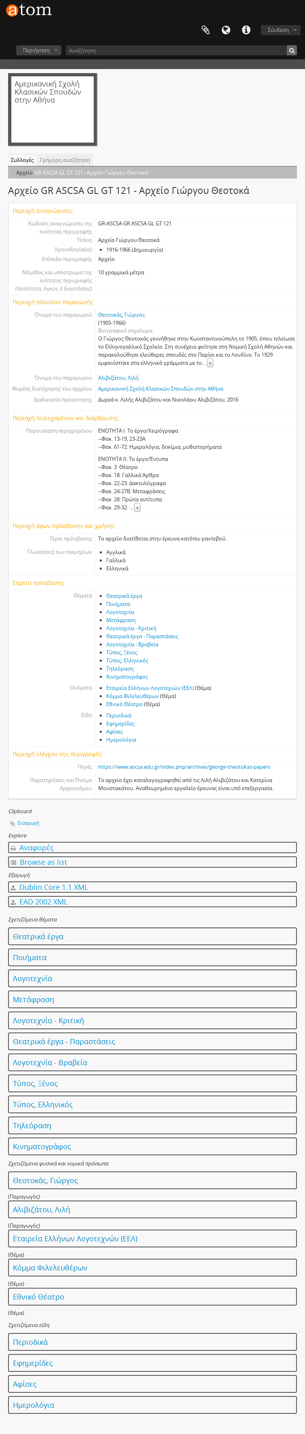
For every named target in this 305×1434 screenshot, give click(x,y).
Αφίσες (114, 731)
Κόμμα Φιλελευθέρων (132, 696)
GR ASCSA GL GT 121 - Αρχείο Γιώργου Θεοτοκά (91, 172)
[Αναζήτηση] (181, 50)
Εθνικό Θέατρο (124, 704)
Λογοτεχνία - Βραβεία (132, 644)
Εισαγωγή (28, 823)
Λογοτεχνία (120, 612)
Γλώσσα (226, 30)
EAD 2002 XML (39, 901)
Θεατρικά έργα (124, 595)
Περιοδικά (118, 715)
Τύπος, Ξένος (121, 652)
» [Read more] (210, 362)
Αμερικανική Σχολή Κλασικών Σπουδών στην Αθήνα (160, 388)
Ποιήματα (118, 604)
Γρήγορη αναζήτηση (65, 160)
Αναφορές (32, 847)
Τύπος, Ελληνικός (127, 660)
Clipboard (206, 30)
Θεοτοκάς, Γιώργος (121, 314)
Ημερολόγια (121, 739)
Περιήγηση (36, 50)
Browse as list (39, 862)
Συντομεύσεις (246, 30)
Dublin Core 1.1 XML (49, 887)
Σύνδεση (278, 30)
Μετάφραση (121, 620)
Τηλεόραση (120, 668)
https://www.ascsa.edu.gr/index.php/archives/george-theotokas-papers (184, 766)
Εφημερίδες (120, 723)
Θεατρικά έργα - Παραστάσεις (142, 636)
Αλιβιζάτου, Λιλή (118, 377)
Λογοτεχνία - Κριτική (131, 628)
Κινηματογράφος (127, 676)
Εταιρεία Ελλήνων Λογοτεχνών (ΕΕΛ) (150, 688)
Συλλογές (22, 160)
